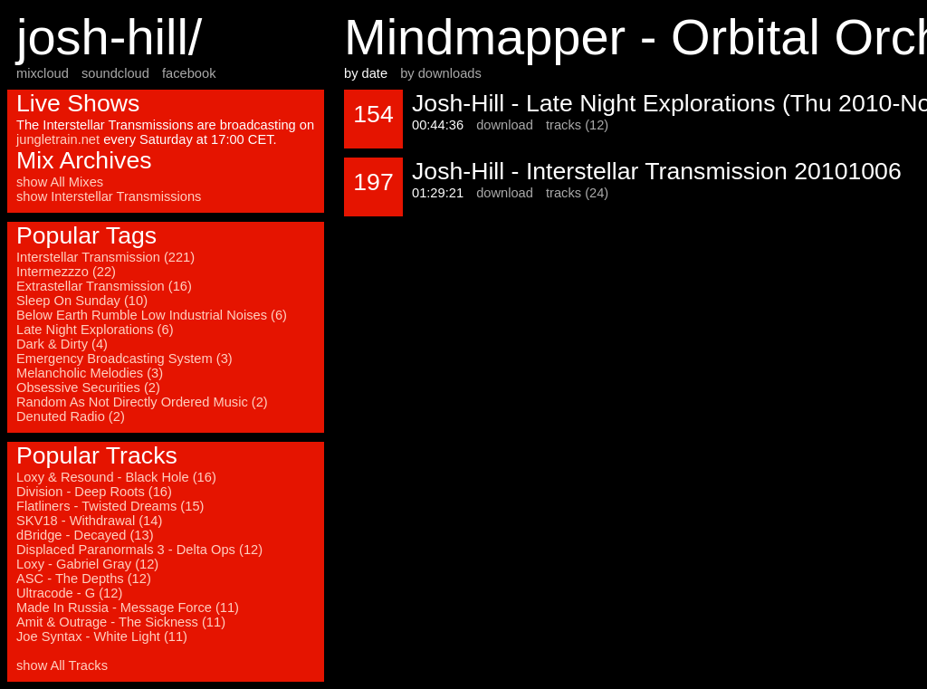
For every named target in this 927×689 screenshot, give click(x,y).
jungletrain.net (58, 139)
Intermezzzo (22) (66, 271)
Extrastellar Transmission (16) (104, 286)
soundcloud (115, 73)
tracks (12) (577, 125)
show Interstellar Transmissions (108, 196)
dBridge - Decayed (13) (85, 535)
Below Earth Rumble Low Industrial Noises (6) (151, 315)
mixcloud (42, 73)
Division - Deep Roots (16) (94, 491)
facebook (188, 73)
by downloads (441, 73)
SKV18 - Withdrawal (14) (89, 520)
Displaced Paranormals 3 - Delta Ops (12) (139, 549)
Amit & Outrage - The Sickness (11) (120, 622)
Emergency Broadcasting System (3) (124, 358)
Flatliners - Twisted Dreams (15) (110, 506)
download (504, 125)
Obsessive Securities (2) (88, 387)
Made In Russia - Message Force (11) (127, 607)
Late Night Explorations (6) (95, 329)
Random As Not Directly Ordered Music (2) (142, 402)
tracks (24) (577, 193)
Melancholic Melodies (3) (89, 373)
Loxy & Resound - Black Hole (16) (116, 477)
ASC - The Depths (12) (83, 578)
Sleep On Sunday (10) (82, 300)
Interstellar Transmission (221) (105, 257)
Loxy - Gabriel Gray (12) (87, 564)
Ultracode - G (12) (69, 593)
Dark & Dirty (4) (62, 344)
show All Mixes (59, 182)
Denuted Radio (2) (70, 416)
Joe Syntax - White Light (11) (101, 636)
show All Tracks (62, 665)
